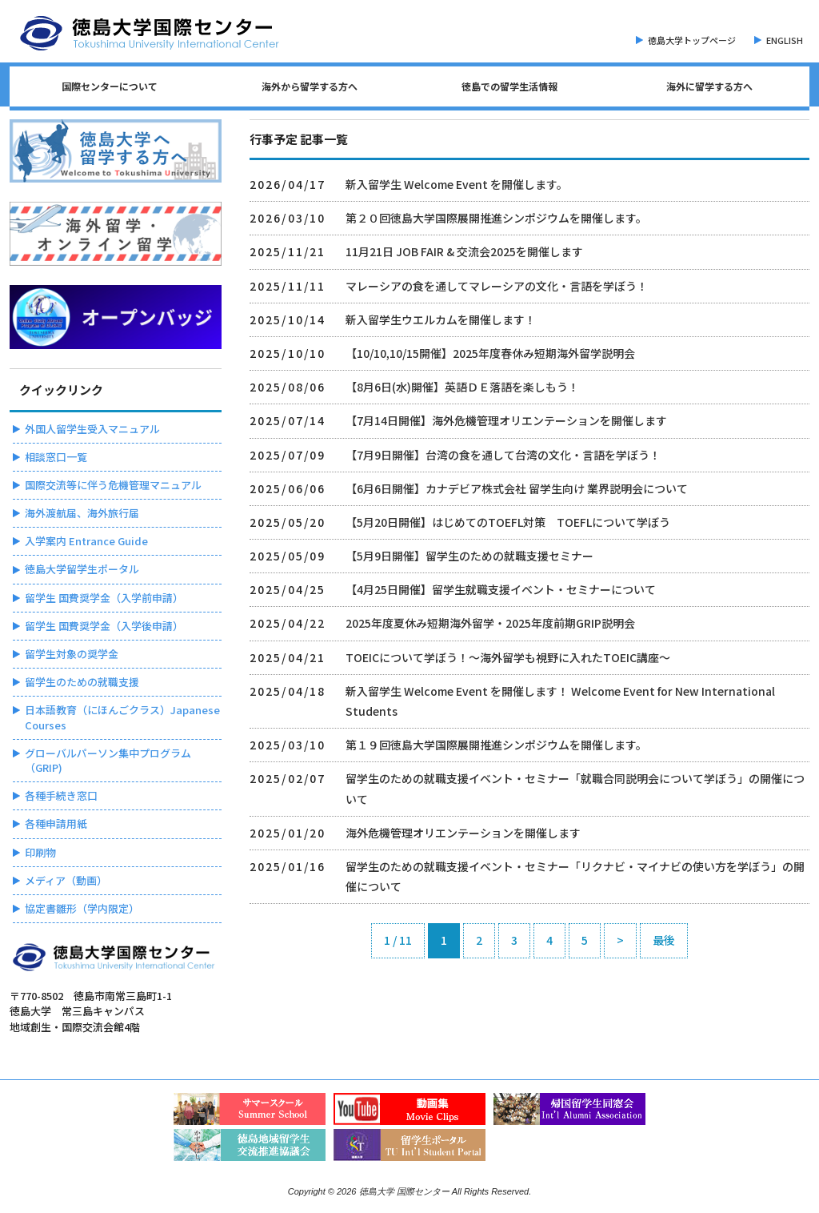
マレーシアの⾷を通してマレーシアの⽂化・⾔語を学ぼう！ (497, 286)
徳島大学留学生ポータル (82, 568)
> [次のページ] (620, 940)
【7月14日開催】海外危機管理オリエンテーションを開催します (506, 420)
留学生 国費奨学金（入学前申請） (104, 597)
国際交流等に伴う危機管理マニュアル (113, 484)
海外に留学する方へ (709, 86)
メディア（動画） (66, 880)
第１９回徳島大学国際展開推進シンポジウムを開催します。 (496, 745)
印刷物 (40, 852)
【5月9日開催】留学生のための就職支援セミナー (469, 556)
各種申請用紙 (56, 823)
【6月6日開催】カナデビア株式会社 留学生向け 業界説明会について (517, 488)
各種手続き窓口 (61, 795)
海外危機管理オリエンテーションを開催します (463, 833)
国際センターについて (110, 86)
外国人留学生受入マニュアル (92, 428)
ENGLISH (784, 40)
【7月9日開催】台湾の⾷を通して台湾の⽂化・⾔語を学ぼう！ (503, 455)
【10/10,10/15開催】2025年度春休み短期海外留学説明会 (490, 353)
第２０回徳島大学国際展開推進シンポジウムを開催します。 (496, 218)
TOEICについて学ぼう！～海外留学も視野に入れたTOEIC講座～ (508, 657)
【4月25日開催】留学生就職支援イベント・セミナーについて (501, 589)
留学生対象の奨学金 (71, 653)
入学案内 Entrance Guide (86, 540)
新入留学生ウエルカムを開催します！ (441, 319)
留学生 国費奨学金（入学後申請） (104, 625)
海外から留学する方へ (310, 86)
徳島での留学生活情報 (509, 86)
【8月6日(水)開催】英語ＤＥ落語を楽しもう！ (462, 387)
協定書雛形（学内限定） (82, 908)
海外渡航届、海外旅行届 (82, 512)
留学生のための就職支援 (82, 681)
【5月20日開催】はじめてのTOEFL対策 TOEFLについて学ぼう (508, 522)
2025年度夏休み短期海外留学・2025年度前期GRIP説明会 (490, 623)
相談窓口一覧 (56, 456)
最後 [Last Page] (664, 940)
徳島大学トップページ (692, 40)
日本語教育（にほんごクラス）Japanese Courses (122, 717)
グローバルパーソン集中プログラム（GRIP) (108, 760)
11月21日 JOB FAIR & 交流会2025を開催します (464, 251)
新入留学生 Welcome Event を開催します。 (457, 184)
